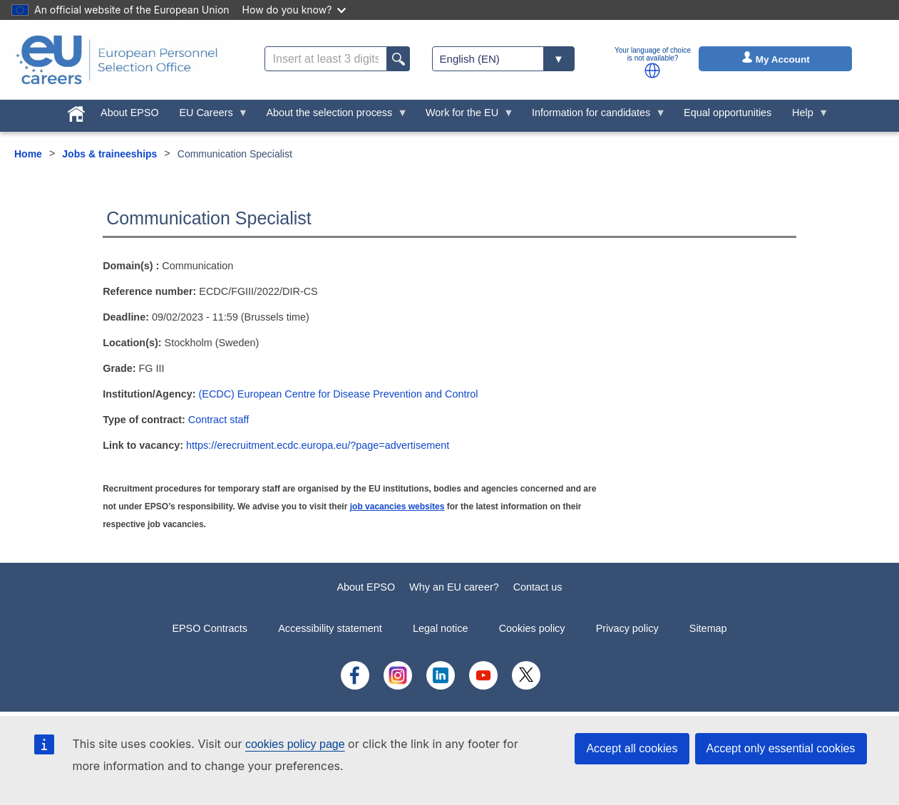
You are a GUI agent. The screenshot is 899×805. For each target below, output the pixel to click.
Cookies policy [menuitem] (532, 628)
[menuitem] (77, 111)
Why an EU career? (454, 587)
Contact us (537, 587)
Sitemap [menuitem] (708, 628)
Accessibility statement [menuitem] (330, 628)
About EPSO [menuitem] (130, 112)
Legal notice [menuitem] (440, 628)
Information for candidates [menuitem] (594, 116)
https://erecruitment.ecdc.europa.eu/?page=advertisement (317, 445)
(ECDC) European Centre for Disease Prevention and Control (338, 394)
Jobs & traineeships (109, 154)
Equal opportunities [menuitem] (727, 112)
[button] (652, 70)
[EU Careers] (117, 60)
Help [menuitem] (805, 116)
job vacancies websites (397, 506)
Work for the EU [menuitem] (465, 116)
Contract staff (218, 419)
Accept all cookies (631, 748)
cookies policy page (295, 744)
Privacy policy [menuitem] (627, 628)
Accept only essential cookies (781, 748)
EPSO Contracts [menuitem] (209, 628)
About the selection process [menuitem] (332, 116)
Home (28, 154)
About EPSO (366, 587)
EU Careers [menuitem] (208, 116)
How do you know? (294, 10)
